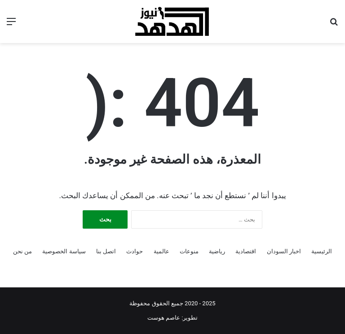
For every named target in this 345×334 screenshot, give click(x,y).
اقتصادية (245, 251)
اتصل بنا (106, 251)
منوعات (189, 251)
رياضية (217, 251)
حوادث (134, 251)
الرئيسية (321, 251)
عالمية (161, 251)
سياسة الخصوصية (63, 251)
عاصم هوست (163, 317)
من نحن (22, 251)
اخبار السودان (284, 251)
